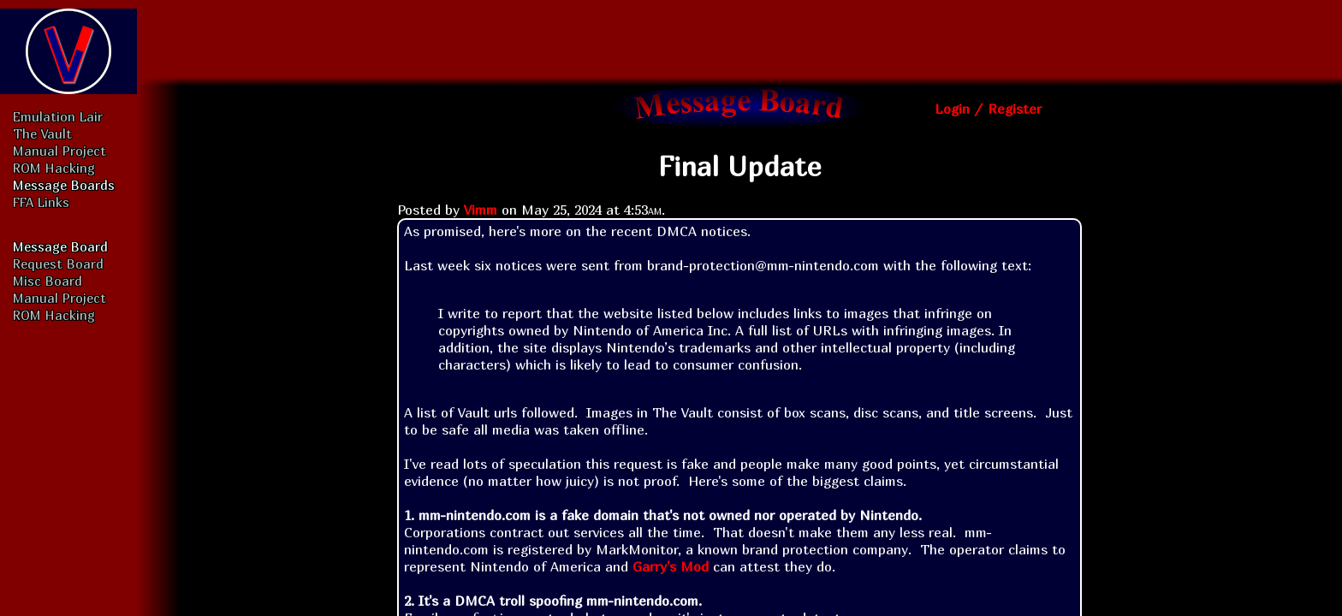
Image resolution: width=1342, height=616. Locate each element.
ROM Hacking (54, 167)
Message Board (60, 246)
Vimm (480, 209)
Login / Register (988, 108)
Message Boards (64, 184)
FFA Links (41, 202)
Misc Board (47, 280)
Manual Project (59, 150)
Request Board (58, 263)
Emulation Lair (58, 116)
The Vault (42, 133)
